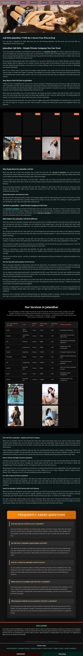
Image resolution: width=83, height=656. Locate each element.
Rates (67, 2)
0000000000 (21, 654)
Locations (56, 2)
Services (45, 2)
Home (23, 2)
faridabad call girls (24, 648)
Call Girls (34, 2)
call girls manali (47, 648)
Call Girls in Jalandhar (9, 3)
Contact (77, 2)
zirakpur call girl (58, 648)
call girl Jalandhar (11, 648)
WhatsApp (62, 654)
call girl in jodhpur (70, 648)
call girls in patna (36, 648)
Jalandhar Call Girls (50, 52)
